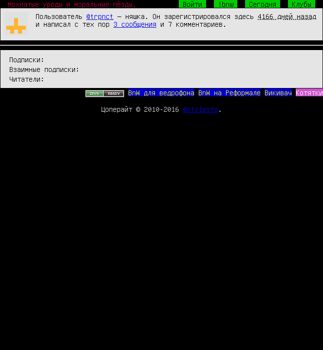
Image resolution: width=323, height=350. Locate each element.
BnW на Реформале (229, 92)
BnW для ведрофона (161, 92)
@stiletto (200, 109)
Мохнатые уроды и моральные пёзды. (72, 4)
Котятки (309, 92)
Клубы (301, 4)
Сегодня (262, 4)
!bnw (225, 4)
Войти (192, 4)
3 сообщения (135, 24)
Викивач (278, 92)
